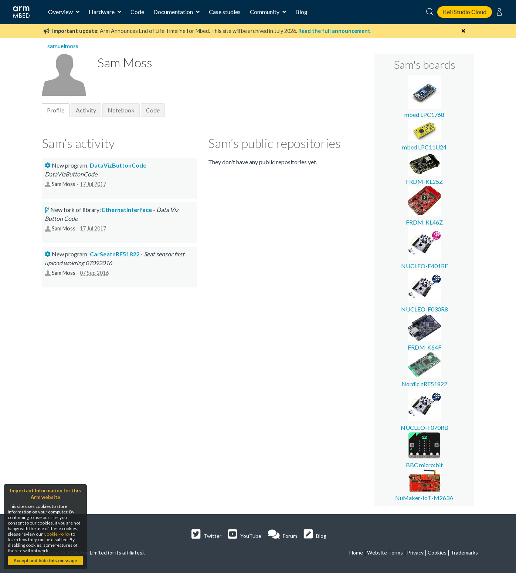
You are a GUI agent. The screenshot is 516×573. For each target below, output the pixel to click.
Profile (55, 110)
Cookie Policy (57, 534)
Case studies (225, 11)
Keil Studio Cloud (464, 11)
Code (137, 11)
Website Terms (385, 552)
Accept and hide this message (45, 560)
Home (356, 552)
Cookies (437, 552)
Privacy (415, 552)
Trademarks (464, 552)
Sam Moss (63, 184)
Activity (86, 110)
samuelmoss (62, 45)
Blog (301, 11)
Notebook (121, 110)
